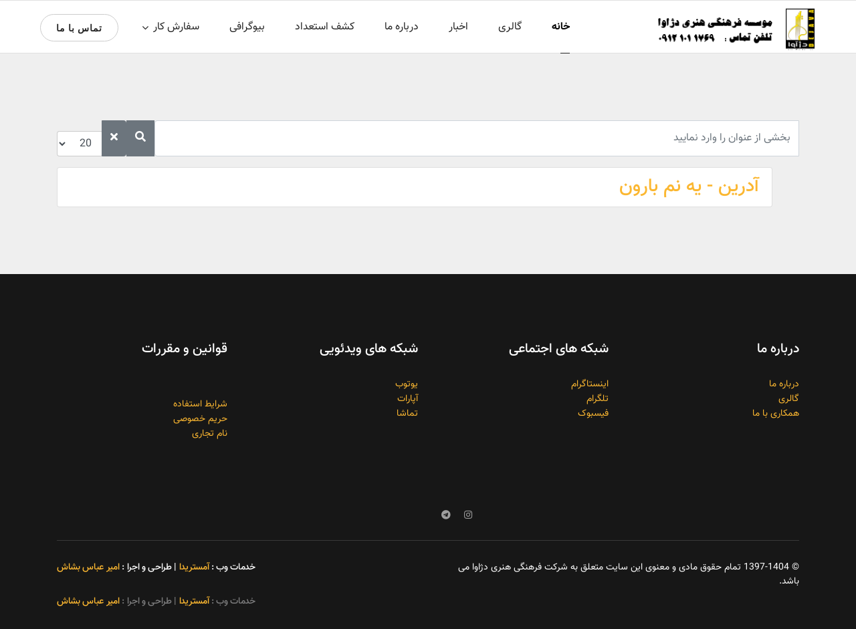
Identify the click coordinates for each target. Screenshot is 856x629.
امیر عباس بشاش (88, 567)
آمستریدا (194, 567)
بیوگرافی (247, 27)
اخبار (458, 27)
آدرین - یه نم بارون (688, 186)
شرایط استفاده (200, 404)
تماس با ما (79, 27)
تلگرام (597, 399)
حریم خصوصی (200, 419)
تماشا (407, 413)
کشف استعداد (324, 27)
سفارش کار (176, 27)
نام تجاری (209, 433)
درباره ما (402, 27)
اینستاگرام (590, 384)
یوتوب (406, 384)
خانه (561, 27)
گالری (510, 27)
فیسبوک (593, 413)
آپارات (407, 399)
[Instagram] (468, 516)
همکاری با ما (775, 413)
